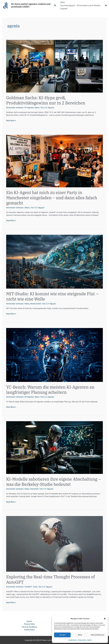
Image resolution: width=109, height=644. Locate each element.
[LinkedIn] (106, 5)
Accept (62, 635)
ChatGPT (29, 586)
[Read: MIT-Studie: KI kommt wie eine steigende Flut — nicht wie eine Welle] (54, 261)
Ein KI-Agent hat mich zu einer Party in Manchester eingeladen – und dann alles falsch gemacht (53, 198)
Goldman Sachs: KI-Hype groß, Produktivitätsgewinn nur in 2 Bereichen (46, 100)
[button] (105, 619)
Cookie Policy (72, 640)
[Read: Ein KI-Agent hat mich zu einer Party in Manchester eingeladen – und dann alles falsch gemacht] (54, 161)
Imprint (89, 640)
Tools (36, 586)
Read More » (11, 120)
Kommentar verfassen (15, 107)
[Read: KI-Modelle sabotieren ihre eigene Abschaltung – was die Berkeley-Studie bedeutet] (54, 447)
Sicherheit (35, 489)
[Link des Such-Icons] (56, 5)
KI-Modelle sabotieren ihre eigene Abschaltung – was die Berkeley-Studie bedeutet (53, 481)
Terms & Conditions (29, 626)
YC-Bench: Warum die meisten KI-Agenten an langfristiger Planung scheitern (51, 389)
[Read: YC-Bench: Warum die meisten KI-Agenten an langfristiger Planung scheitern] (54, 355)
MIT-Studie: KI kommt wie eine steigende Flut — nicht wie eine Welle (54, 296)
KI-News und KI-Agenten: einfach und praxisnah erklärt (30, 5)
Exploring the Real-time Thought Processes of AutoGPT (52, 579)
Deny (80, 635)
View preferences (97, 635)
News (38, 107)
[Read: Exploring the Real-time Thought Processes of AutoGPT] (54, 543)
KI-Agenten (29, 107)
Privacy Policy (82, 640)
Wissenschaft (36, 303)
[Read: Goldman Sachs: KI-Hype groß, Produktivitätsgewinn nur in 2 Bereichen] (54, 66)
